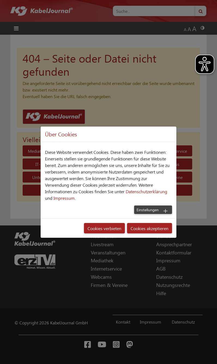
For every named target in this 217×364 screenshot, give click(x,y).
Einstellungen (148, 209)
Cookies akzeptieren (149, 228)
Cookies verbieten (104, 228)
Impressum (64, 198)
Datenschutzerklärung (146, 191)
